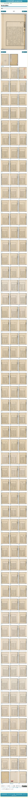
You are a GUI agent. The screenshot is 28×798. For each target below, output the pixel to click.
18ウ (1, 225)
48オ (10, 491)
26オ (1, 292)
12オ (10, 172)
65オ (1, 637)
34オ (19, 371)
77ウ (19, 757)
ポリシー (24, 794)
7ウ (10, 132)
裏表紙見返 (11, 783)
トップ (1, 3)
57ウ (1, 571)
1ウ (10, 79)
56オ (1, 557)
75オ (10, 730)
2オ (1, 79)
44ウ (19, 464)
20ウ (19, 252)
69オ (10, 677)
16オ (19, 212)
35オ (1, 371)
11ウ (19, 172)
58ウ (10, 584)
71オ (1, 690)
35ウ (19, 385)
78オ (10, 757)
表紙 (10, 66)
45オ (10, 464)
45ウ (1, 464)
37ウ (10, 398)
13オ (19, 185)
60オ (10, 597)
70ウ (10, 690)
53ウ (19, 544)
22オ (19, 265)
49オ (19, 504)
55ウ (10, 557)
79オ (19, 770)
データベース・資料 (11, 794)
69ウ (1, 677)
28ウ (10, 318)
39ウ (1, 411)
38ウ (19, 411)
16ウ (10, 212)
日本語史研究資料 (14, 1)
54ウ (1, 544)
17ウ (19, 225)
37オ (19, 398)
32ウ (19, 358)
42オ (10, 438)
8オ (1, 132)
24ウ (1, 278)
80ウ (19, 783)
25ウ (10, 292)
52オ (19, 531)
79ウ (10, 770)
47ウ (19, 491)
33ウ (1, 358)
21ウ (1, 252)
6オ (10, 119)
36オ (10, 385)
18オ (10, 225)
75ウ (1, 730)
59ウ (19, 597)
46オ (19, 478)
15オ (10, 199)
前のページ (24, 11)
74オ (1, 717)
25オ (19, 292)
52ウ (10, 531)
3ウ (1, 92)
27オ (10, 305)
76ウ (10, 743)
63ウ (1, 624)
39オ (10, 411)
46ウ (10, 478)
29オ (1, 318)
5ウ (19, 119)
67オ (19, 664)
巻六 (11, 3)
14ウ (19, 199)
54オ (10, 544)
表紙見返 (2, 66)
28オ (19, 318)
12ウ (1, 172)
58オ (19, 584)
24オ (10, 278)
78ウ (1, 757)
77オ (1, 743)
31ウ (10, 345)
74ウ (19, 730)
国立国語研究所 (4, 794)
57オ (10, 571)
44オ (1, 451)
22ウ (10, 265)
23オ (1, 265)
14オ (1, 185)
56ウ (19, 571)
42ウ (1, 438)
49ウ (10, 504)
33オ (10, 358)
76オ (19, 743)
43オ (19, 451)
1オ (19, 79)
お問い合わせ (14, 795)
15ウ (1, 199)
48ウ (1, 491)
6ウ (1, 119)
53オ (1, 531)
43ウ (10, 451)
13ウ (10, 185)
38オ (1, 398)
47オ (1, 478)
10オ (19, 159)
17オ (1, 212)
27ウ (1, 305)
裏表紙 (2, 783)
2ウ (19, 92)
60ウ (1, 597)
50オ (1, 504)
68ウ (19, 677)
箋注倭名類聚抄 (6, 3)
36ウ (1, 385)
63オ (10, 624)
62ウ (19, 624)
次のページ (3, 11)
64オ (19, 637)
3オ (10, 92)
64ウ (10, 637)
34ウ (10, 371)
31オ (19, 345)
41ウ (19, 438)
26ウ (19, 305)
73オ (19, 717)
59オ (1, 584)
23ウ (19, 278)
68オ (1, 664)
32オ (1, 345)
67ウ (10, 664)
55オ (19, 557)
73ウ (10, 717)
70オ (19, 690)
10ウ (10, 159)
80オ (1, 770)
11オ (1, 159)
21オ (10, 252)
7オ (19, 132)
